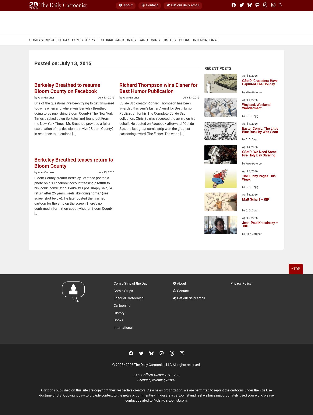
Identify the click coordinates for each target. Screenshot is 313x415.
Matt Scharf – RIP (255, 199)
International (206, 40)
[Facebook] (233, 5)
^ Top (295, 269)
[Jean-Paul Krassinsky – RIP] (220, 226)
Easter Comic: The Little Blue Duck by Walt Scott (260, 130)
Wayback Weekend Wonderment (256, 106)
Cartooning (149, 40)
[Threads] (265, 5)
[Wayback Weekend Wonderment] (220, 108)
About (126, 6)
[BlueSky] (249, 5)
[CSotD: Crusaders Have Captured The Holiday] (220, 84)
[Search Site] (281, 5)
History (169, 40)
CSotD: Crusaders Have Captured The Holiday (260, 82)
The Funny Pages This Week (259, 177)
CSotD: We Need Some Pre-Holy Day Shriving (259, 153)
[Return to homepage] (74, 309)
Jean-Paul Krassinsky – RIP (260, 224)
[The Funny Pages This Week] (220, 179)
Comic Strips (83, 40)
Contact (149, 6)
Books (184, 40)
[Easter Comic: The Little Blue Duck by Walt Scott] (220, 132)
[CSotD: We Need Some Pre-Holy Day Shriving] (220, 155)
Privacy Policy (241, 283)
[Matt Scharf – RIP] (220, 202)
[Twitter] (241, 5)
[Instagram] (273, 5)
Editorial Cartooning (117, 40)
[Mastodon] (257, 5)
